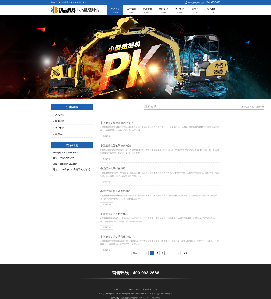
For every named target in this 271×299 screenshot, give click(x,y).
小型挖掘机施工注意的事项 (115, 194)
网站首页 (115, 11)
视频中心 (195, 11)
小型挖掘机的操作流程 (113, 172)
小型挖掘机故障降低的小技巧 (116, 126)
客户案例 (179, 11)
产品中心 (147, 11)
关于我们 (131, 11)
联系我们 (211, 11)
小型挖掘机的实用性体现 (114, 217)
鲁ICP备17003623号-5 (162, 296)
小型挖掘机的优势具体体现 (115, 240)
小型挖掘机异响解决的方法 (115, 149)
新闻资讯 (163, 11)
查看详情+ (106, 140)
